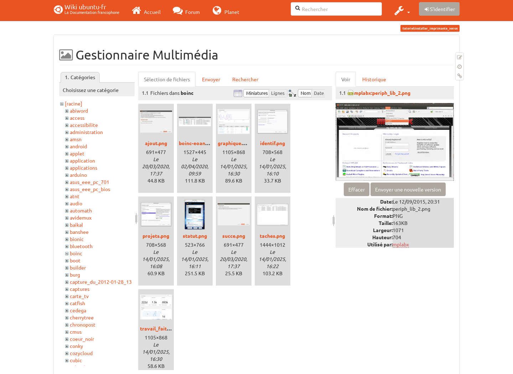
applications (83, 167)
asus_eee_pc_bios (90, 189)
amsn (76, 139)
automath (81, 210)
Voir (345, 79)
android (78, 146)
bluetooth (81, 246)
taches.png (272, 235)
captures (79, 289)
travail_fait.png (158, 328)
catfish (77, 303)
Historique (374, 79)
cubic (76, 360)
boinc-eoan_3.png (199, 143)
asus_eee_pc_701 (89, 182)
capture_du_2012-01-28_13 (101, 281)
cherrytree (82, 317)
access (77, 117)
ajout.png (156, 143)
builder (78, 267)
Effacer (356, 189)
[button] (401, 10)
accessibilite (84, 125)
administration (86, 132)
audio (76, 203)
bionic (77, 239)
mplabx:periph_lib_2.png (382, 92)
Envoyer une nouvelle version (408, 189)
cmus (76, 331)
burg (75, 274)
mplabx (401, 244)
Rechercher (245, 79)
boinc (76, 253)
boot (75, 260)
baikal (76, 224)
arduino (78, 174)
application (82, 160)
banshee (79, 232)
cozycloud (81, 353)
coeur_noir (82, 338)
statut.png (195, 235)
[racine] (73, 103)
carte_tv (79, 296)
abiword (79, 110)
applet (77, 153)
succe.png (233, 235)
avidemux (81, 217)
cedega (78, 310)
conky (76, 346)
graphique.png (234, 143)
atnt (74, 196)
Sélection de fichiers (167, 79)
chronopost (82, 324)
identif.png (272, 143)
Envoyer (211, 79)
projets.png (155, 235)
